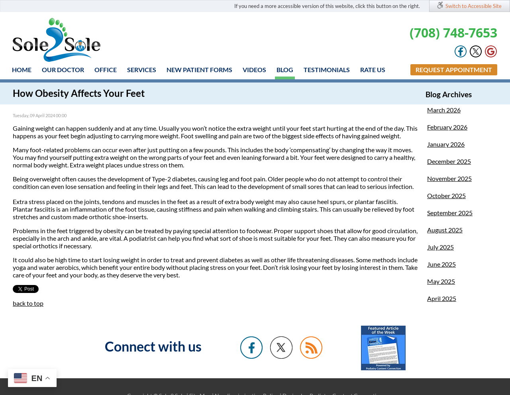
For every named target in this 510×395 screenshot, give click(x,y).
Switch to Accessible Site (473, 6)
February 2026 (447, 127)
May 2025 (441, 281)
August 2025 (445, 230)
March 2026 (444, 110)
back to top (28, 303)
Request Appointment (454, 69)
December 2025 (449, 161)
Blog (285, 69)
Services (141, 69)
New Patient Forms (199, 69)
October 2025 (446, 195)
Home (21, 69)
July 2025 (440, 247)
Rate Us (372, 69)
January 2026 (446, 144)
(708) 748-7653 (453, 32)
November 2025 (449, 178)
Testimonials (327, 69)
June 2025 (441, 264)
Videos (254, 69)
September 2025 (450, 212)
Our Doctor (63, 69)
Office (105, 69)
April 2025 (441, 298)
